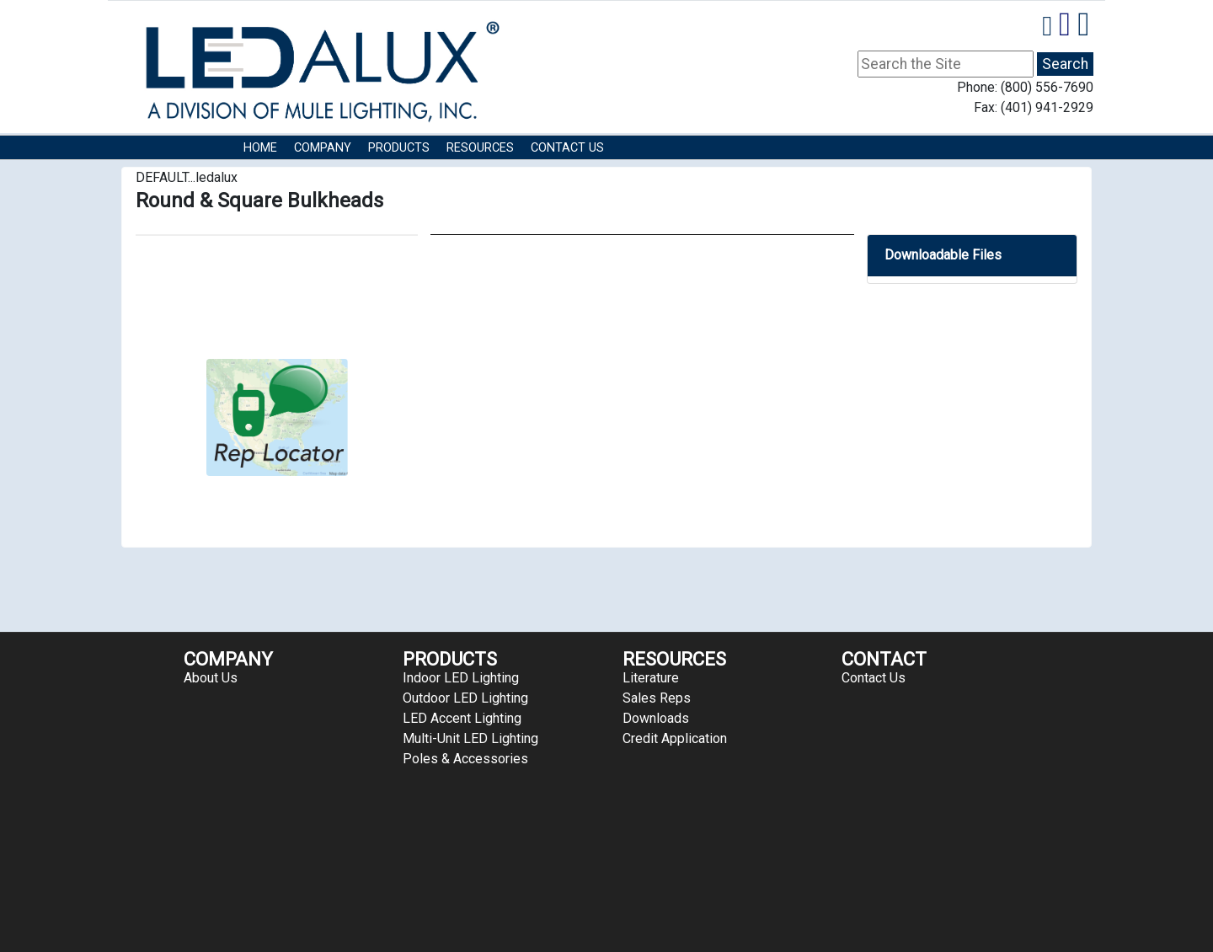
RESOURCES (480, 148)
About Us (211, 678)
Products (399, 148)
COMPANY (322, 148)
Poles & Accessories (465, 759)
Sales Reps (657, 698)
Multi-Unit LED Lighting (470, 738)
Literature (651, 678)
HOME (260, 148)
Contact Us (567, 148)
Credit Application (675, 738)
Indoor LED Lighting (461, 678)
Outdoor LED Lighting (465, 698)
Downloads (656, 718)
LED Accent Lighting (462, 718)
